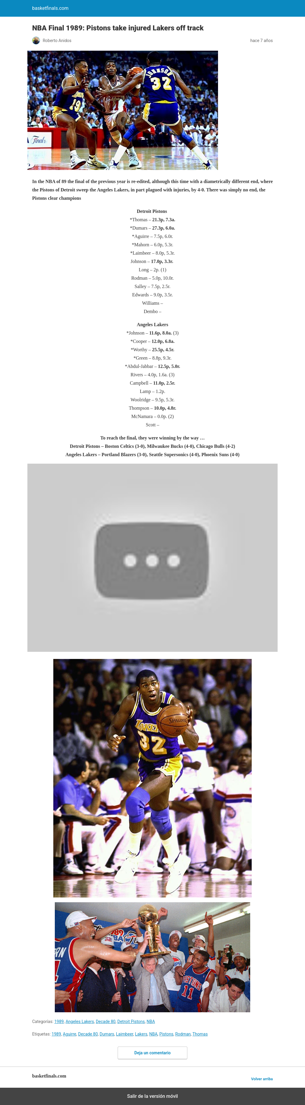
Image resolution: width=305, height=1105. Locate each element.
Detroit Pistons (131, 1021)
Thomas (200, 1034)
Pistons (166, 1034)
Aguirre (69, 1034)
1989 (59, 1021)
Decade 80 (106, 1021)
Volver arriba (262, 1079)
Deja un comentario (152, 1052)
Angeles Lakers (80, 1021)
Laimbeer (124, 1034)
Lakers (141, 1034)
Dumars (107, 1034)
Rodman (183, 1034)
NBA (151, 1021)
